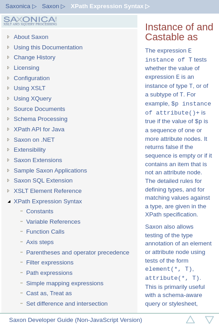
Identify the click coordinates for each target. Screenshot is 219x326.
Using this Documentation (48, 47)
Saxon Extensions (38, 160)
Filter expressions (49, 262)
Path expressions (49, 272)
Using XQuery (32, 98)
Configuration (31, 78)
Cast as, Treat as (49, 293)
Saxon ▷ (54, 6)
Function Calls (45, 231)
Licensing (26, 67)
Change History (34, 57)
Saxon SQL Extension (43, 180)
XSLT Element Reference (48, 190)
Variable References (53, 221)
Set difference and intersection (67, 303)
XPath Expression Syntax (48, 201)
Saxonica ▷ (21, 6)
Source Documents (39, 108)
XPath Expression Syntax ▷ (110, 6)
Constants (40, 211)
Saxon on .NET (34, 139)
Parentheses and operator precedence (77, 252)
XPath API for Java (39, 129)
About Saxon (31, 37)
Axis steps (40, 242)
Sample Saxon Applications (50, 170)
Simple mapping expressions (64, 283)
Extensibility (29, 149)
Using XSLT (29, 88)
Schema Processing (41, 118)
